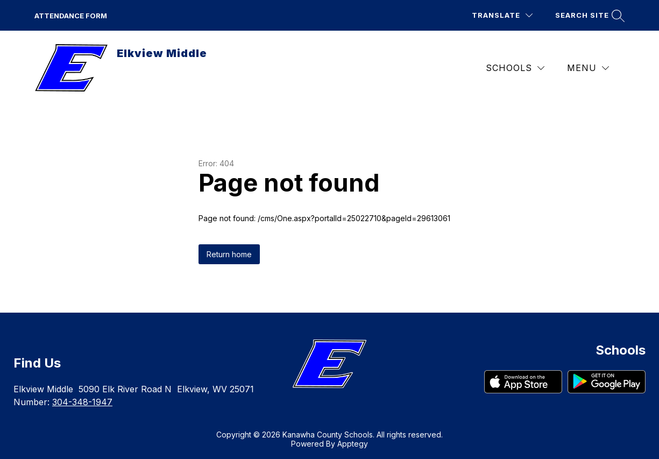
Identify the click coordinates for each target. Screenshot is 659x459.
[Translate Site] (502, 15)
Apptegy (352, 443)
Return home (229, 254)
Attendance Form (70, 15)
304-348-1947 (82, 402)
